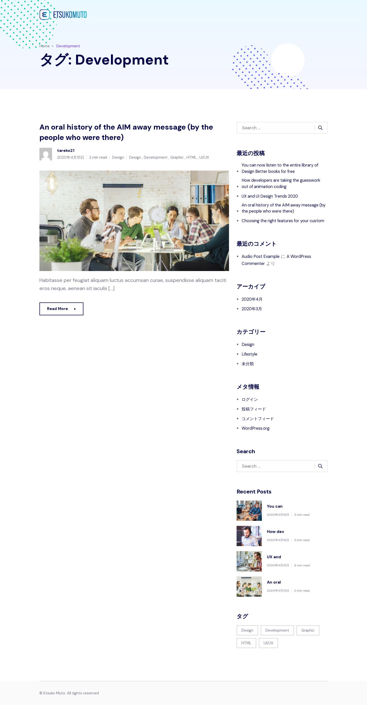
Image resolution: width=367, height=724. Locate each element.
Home (44, 46)
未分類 (248, 383)
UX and (274, 575)
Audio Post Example (262, 275)
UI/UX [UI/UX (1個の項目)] (268, 662)
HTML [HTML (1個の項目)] (246, 662)
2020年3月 (253, 328)
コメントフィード (260, 438)
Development (156, 159)
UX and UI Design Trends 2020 (273, 199)
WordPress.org (257, 447)
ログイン (251, 418)
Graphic (177, 159)
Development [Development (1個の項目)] (277, 649)
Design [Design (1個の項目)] (247, 649)
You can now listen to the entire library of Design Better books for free (282, 169)
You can (275, 525)
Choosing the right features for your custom (280, 236)
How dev (275, 550)
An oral (274, 601)
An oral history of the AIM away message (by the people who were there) (126, 133)
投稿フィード (255, 428)
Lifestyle (250, 373)
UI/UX (204, 159)
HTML (192, 159)
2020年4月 (253, 318)
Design (118, 159)
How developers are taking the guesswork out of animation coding (279, 186)
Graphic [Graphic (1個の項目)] (308, 649)
